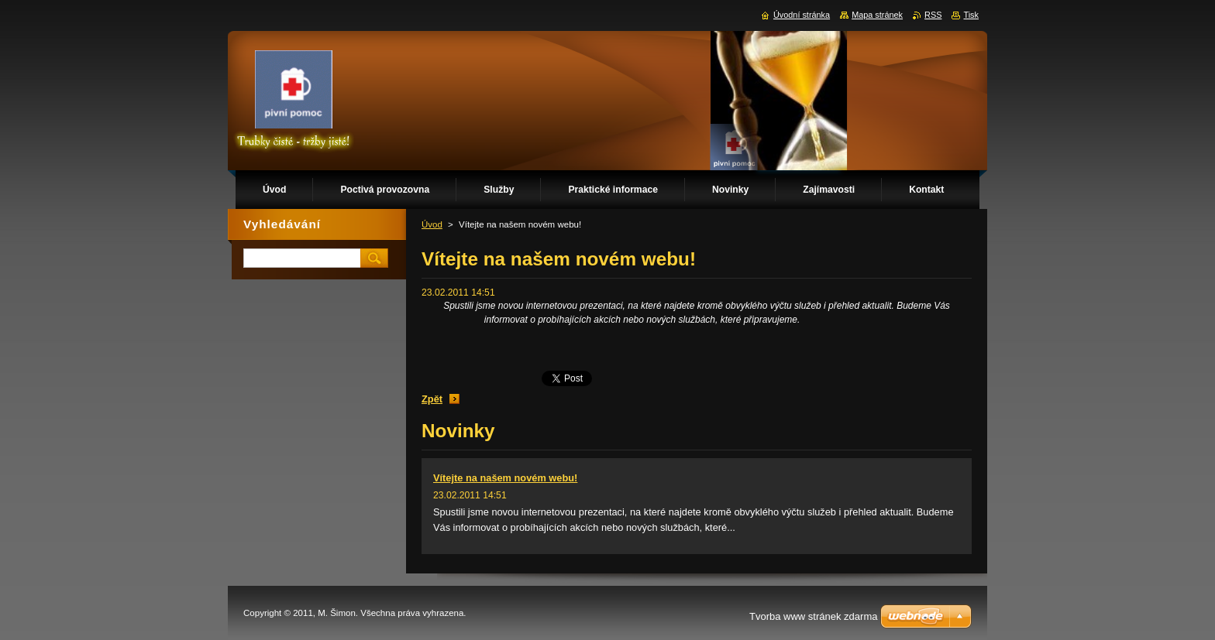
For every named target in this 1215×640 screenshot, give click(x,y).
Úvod (432, 224)
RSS (932, 14)
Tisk (971, 14)
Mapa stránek (877, 14)
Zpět (432, 399)
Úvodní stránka (801, 14)
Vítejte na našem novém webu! (505, 478)
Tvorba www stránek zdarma (813, 616)
